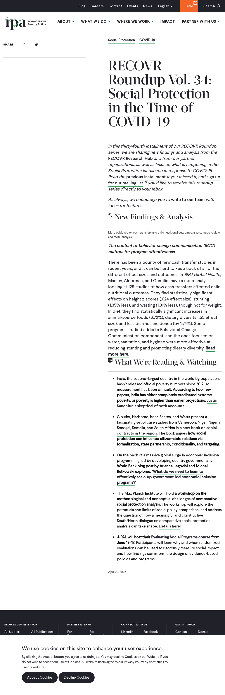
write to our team (188, 199)
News (147, 6)
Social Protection (121, 40)
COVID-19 (147, 40)
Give (189, 6)
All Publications (42, 632)
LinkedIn (127, 632)
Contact (115, 6)
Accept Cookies (39, 677)
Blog (81, 6)
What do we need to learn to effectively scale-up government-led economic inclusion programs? (166, 477)
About (65, 21)
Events (132, 6)
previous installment (146, 177)
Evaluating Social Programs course (180, 537)
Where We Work (135, 21)
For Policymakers (99, 634)
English (163, 6)
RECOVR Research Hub (130, 158)
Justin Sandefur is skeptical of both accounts (167, 403)
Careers (97, 6)
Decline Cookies (76, 677)
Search (209, 6)
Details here (169, 526)
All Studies (12, 632)
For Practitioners (76, 634)
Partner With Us (201, 21)
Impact (167, 21)
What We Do (95, 21)
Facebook (151, 632)
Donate (203, 632)
